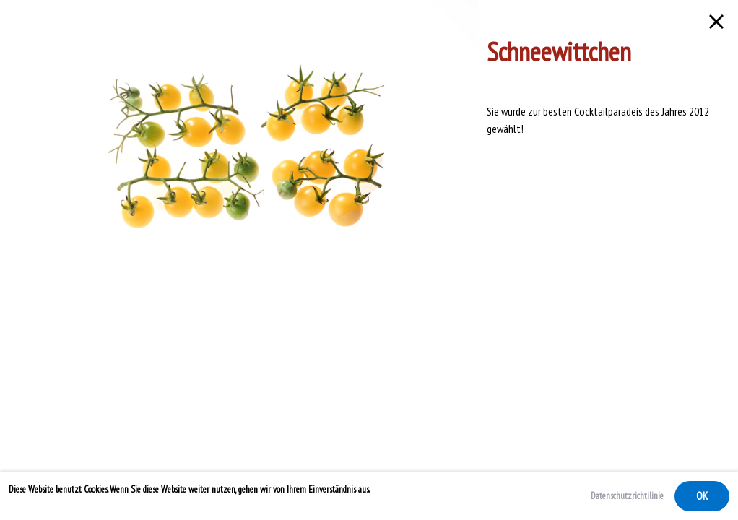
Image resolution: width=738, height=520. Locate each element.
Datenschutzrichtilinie (627, 496)
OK (702, 496)
